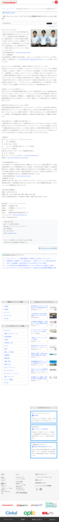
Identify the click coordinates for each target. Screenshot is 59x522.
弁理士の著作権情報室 (21, 492)
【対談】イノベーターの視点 (6, 488)
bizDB (36, 415)
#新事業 (6, 306)
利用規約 (23, 519)
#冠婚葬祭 (6, 355)
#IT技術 (6, 339)
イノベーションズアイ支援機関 (43, 485)
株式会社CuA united (10, 13)
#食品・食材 (7, 361)
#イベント (6, 312)
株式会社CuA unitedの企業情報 (49, 248)
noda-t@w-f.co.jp (12, 233)
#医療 (5, 349)
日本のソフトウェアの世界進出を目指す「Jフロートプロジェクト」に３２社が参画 (39, 370)
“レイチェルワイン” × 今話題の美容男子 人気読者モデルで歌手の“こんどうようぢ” (28, 258)
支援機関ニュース (19, 483)
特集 (2, 493)
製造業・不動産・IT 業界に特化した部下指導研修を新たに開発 (39, 354)
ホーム (3, 8)
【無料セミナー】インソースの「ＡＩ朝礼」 (39, 338)
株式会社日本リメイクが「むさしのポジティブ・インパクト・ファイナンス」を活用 (39, 346)
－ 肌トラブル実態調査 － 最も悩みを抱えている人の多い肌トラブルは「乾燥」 (26, 263)
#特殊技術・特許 (8, 343)
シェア (54, 23)
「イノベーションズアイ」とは (43, 477)
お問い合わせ (52, 519)
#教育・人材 (7, 364)
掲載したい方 (38, 480)
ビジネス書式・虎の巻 (20, 489)
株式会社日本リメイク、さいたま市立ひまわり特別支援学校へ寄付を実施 (39, 307)
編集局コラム (3, 489)
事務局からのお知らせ (37, 519)
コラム (17, 474)
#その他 (6, 318)
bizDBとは (3, 480)
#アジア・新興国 (8, 379)
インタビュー (3, 486)
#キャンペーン (8, 315)
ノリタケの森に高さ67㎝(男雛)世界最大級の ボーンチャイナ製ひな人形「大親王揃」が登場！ (30, 265)
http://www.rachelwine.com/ (32, 155)
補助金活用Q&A (19, 486)
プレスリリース (10, 8)
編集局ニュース (4, 485)
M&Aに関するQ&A (19, 488)
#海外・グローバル (9, 376)
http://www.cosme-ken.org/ (23, 52)
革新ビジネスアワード (41, 474)
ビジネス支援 (19, 481)
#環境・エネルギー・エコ (10, 333)
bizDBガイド (3, 478)
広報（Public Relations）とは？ (43, 446)
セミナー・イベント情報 (20, 485)
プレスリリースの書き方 (41, 429)
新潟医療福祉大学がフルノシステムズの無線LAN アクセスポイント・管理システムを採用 (39, 362)
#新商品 (6, 309)
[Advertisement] (29, 283)
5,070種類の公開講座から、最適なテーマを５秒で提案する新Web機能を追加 (39, 322)
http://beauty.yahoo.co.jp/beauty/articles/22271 (31, 59)
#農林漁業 (6, 358)
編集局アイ (4, 483)
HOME (2, 474)
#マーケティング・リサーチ (11, 373)
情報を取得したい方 (40, 483)
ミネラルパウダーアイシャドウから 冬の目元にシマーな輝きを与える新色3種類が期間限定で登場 (31, 268)
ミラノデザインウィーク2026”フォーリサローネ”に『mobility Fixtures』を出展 (39, 331)
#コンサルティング (53, 26)
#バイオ (6, 346)
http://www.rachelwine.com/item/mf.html (18, 157)
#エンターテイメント (9, 367)
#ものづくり (7, 330)
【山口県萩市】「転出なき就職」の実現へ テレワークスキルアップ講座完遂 (39, 314)
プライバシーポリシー (9, 519)
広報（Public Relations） (6, 491)
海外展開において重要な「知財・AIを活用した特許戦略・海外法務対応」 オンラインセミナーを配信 (39, 378)
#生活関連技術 (8, 336)
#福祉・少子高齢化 (9, 352)
